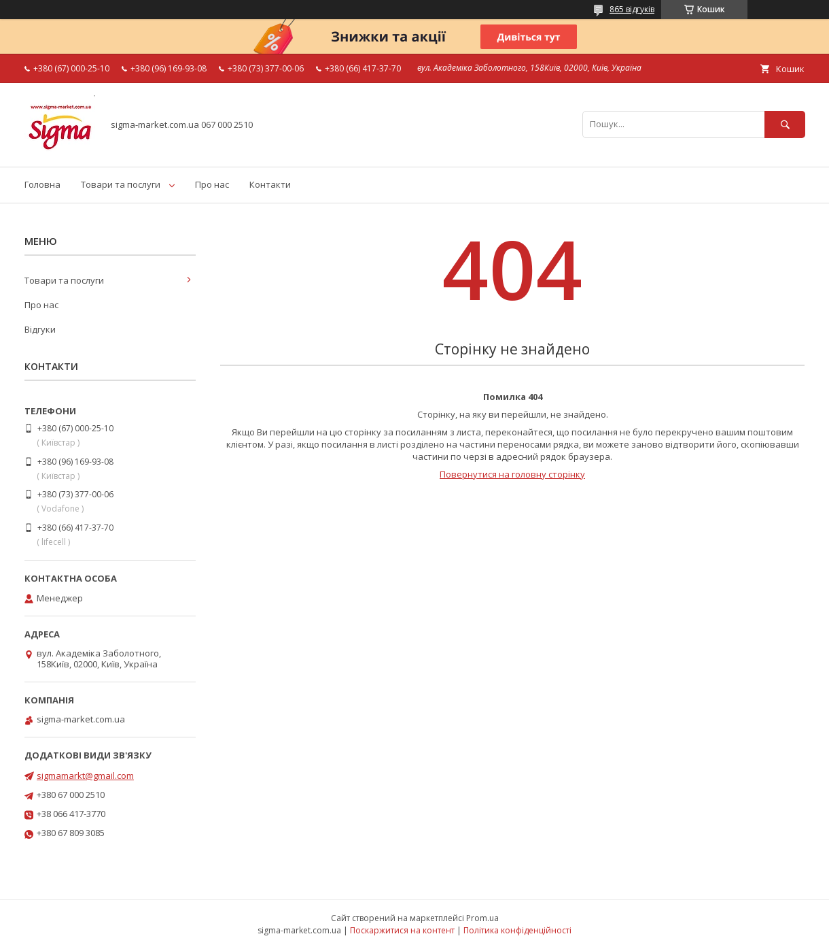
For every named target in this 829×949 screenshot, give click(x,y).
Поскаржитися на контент (402, 930)
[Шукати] (784, 124)
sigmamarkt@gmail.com (85, 775)
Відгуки (40, 329)
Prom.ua (482, 918)
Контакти (270, 184)
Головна (42, 184)
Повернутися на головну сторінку (512, 474)
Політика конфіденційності (517, 930)
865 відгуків (632, 9)
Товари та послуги (120, 184)
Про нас (212, 184)
